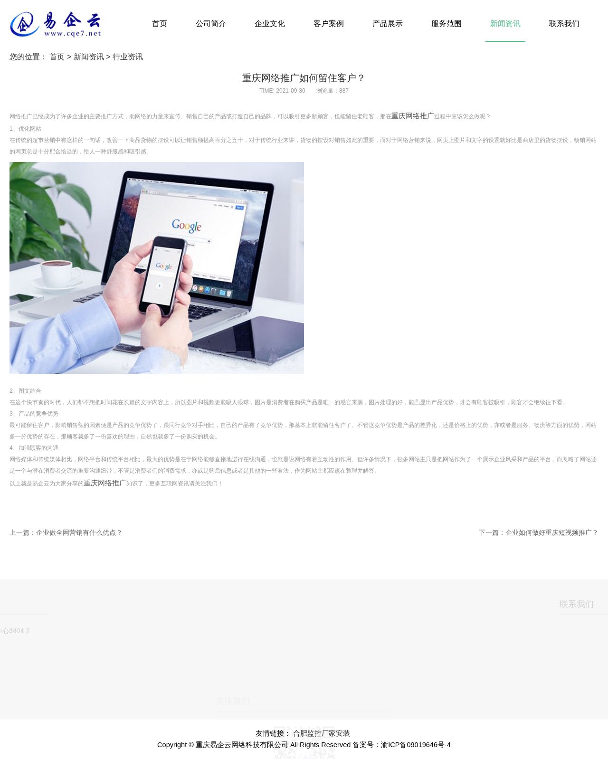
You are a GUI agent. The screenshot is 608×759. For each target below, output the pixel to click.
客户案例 (329, 23)
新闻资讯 (505, 23)
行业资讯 (128, 57)
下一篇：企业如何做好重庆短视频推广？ (538, 532)
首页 (159, 23)
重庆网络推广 (412, 116)
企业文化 (270, 23)
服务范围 (446, 23)
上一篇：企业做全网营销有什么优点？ (66, 532)
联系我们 (564, 23)
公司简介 (211, 23)
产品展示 (387, 23)
